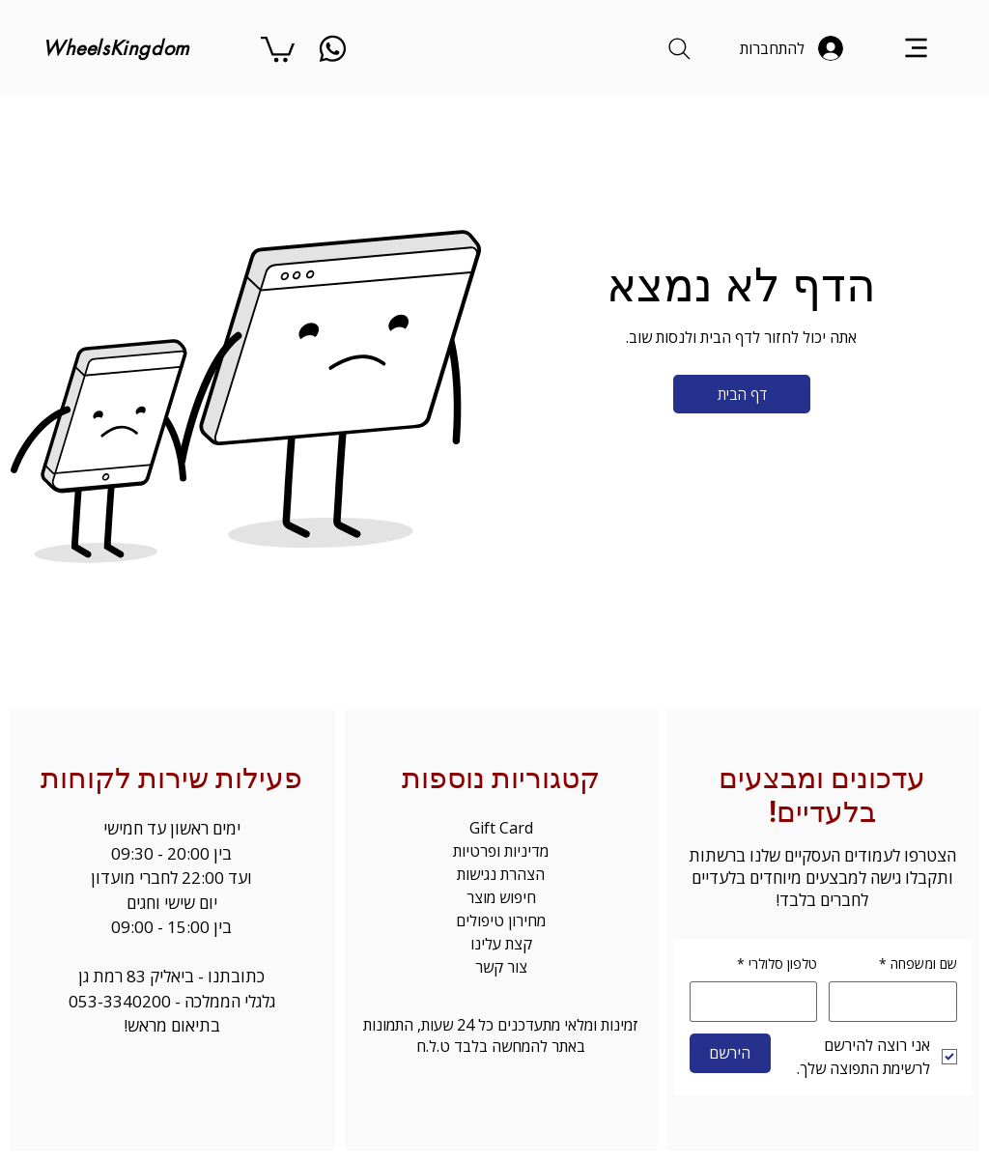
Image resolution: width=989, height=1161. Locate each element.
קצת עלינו (501, 943)
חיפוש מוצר (501, 897)
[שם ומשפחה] (898, 1001)
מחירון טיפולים (501, 920)
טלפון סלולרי (777, 964)
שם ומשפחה (918, 964)
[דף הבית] (741, 394)
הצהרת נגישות (501, 874)
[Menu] (916, 47)
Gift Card (501, 827)
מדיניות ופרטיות (501, 851)
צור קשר (501, 966)
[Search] (679, 48)
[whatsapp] (332, 48)
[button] (278, 48)
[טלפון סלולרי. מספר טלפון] (748, 1001)
